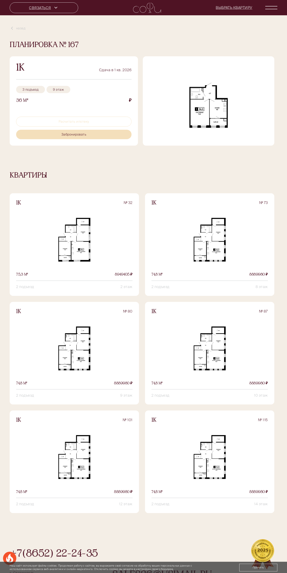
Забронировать (73, 134)
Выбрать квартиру (234, 7)
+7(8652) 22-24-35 (53, 554)
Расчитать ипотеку (74, 121)
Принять (258, 567)
